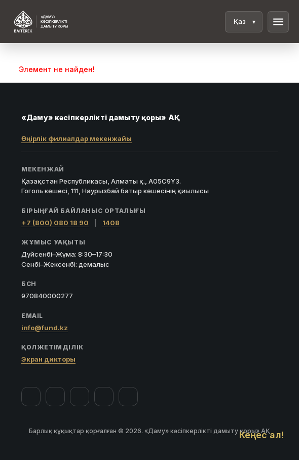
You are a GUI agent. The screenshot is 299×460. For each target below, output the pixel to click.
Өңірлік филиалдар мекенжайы (76, 138)
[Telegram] (104, 396)
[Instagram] (55, 396)
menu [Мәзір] (278, 21)
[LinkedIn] (128, 396)
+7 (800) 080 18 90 (55, 223)
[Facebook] (31, 396)
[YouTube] (79, 396)
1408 (111, 223)
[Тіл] (244, 21)
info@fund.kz (44, 328)
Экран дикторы (48, 359)
